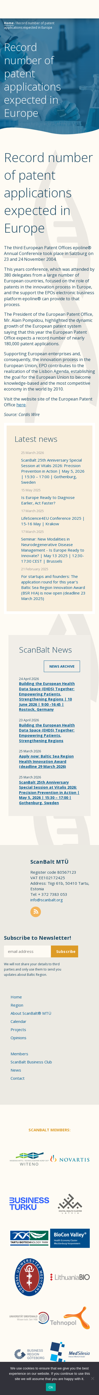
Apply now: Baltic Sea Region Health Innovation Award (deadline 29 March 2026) (46, 761)
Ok (51, 1387)
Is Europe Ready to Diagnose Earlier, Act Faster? (48, 500)
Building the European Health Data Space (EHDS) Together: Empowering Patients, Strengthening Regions (47, 733)
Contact (18, 1078)
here (21, 405)
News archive (61, 666)
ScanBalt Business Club (31, 1061)
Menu (13, 9)
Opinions (18, 1037)
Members (19, 1053)
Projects (18, 1029)
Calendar (18, 1021)
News (16, 1070)
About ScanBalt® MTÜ (31, 1013)
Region (17, 1005)
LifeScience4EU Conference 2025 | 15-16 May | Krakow (53, 521)
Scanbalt (82, 25)
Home (9, 23)
